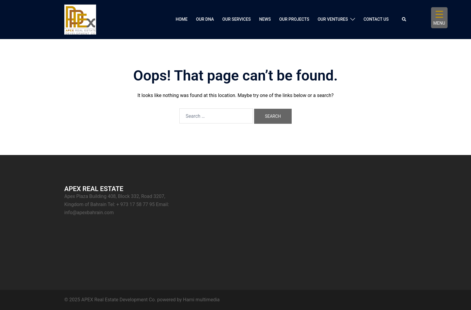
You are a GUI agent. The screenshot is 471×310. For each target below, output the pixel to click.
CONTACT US (376, 19)
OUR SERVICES (236, 19)
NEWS (265, 19)
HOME (182, 19)
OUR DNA (205, 19)
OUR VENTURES (333, 19)
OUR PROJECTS (294, 19)
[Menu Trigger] (439, 17)
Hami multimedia (201, 299)
